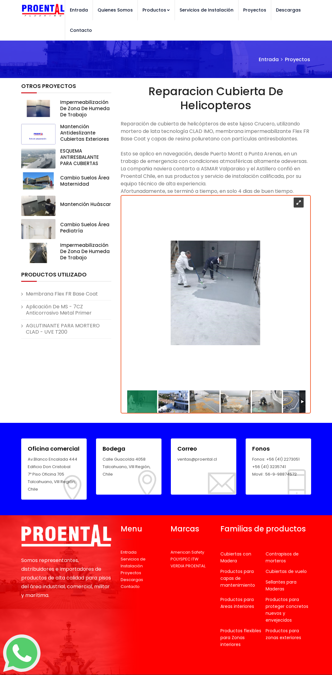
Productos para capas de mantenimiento (237, 578)
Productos (156, 10)
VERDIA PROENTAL (188, 566)
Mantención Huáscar (85, 204)
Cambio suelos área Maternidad (84, 180)
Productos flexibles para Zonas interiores (240, 638)
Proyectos (254, 10)
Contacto (81, 30)
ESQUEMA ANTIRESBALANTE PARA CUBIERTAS (79, 157)
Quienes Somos (115, 10)
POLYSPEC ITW (185, 559)
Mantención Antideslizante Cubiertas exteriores (84, 132)
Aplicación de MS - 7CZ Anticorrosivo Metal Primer (59, 309)
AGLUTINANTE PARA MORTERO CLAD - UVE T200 (63, 328)
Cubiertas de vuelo (286, 571)
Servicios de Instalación (206, 10)
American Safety (187, 552)
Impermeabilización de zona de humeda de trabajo (85, 108)
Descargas (288, 10)
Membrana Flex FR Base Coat (62, 293)
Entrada (79, 10)
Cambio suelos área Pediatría (84, 227)
